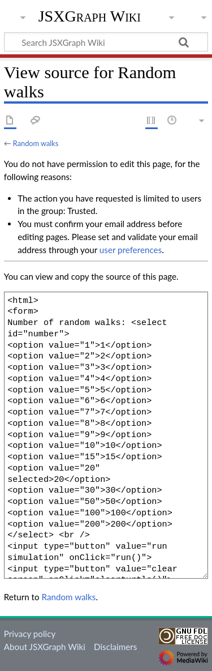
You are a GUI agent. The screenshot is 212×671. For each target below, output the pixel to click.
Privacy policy (29, 634)
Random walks (36, 143)
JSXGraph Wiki (89, 16)
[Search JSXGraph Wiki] (106, 42)
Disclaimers (115, 647)
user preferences (130, 250)
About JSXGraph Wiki (44, 647)
